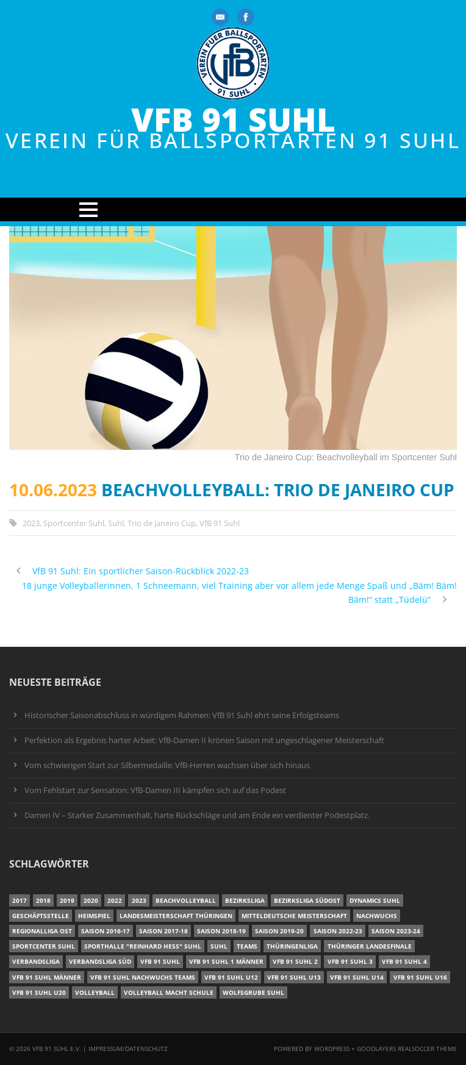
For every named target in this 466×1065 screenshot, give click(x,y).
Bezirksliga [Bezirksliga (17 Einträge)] (245, 900)
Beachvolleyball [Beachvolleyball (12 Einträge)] (186, 900)
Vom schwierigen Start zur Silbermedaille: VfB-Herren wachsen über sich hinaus (167, 765)
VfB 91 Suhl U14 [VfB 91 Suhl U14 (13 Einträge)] (357, 977)
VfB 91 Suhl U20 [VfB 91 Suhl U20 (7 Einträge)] (39, 992)
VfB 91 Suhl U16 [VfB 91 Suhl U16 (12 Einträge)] (420, 977)
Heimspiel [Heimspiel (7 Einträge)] (94, 915)
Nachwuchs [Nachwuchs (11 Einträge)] (376, 915)
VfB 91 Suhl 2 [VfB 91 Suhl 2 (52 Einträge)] (295, 961)
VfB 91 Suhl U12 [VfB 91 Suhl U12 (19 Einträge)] (231, 977)
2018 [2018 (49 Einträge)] (43, 900)
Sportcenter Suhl (73, 523)
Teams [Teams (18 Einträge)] (247, 946)
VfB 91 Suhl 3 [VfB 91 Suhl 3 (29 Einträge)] (350, 961)
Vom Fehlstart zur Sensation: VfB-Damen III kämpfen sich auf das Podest (155, 790)
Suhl (116, 523)
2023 (31, 523)
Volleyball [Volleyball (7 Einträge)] (95, 992)
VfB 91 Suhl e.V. (56, 1048)
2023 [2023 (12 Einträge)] (139, 900)
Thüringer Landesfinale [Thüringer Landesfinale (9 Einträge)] (370, 946)
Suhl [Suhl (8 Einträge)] (219, 946)
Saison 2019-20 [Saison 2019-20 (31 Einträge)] (279, 931)
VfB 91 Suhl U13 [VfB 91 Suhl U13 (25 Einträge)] (294, 977)
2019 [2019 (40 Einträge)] (67, 900)
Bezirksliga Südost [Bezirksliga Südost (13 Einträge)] (307, 900)
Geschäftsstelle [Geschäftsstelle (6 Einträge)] (40, 915)
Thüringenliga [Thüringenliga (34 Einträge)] (292, 946)
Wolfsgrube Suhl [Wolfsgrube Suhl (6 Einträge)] (253, 992)
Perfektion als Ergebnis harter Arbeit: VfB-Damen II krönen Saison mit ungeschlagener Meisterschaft (204, 740)
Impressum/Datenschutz (128, 1048)
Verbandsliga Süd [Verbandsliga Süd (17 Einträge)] (100, 961)
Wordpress (332, 1048)
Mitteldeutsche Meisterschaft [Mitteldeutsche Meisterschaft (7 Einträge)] (294, 915)
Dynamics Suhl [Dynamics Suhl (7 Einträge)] (374, 900)
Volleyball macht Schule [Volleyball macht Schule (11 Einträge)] (168, 992)
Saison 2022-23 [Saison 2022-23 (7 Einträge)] (338, 931)
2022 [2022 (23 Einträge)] (114, 900)
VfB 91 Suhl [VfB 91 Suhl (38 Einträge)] (160, 961)
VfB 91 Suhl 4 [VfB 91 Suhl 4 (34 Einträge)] (404, 961)
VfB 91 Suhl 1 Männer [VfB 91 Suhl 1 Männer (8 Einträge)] (226, 961)
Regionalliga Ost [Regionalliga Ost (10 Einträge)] (42, 931)
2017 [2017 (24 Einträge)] (19, 900)
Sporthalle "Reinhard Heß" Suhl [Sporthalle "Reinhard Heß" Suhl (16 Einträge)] (142, 946)
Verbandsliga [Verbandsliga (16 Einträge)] (36, 961)
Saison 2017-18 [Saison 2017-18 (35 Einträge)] (163, 931)
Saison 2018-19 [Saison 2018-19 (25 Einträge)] (221, 931)
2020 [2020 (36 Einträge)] (91, 900)
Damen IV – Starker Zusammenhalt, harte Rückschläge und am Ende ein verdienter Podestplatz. (197, 815)
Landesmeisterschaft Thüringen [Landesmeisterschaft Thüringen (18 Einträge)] (176, 915)
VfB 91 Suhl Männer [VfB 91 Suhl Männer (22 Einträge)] (46, 977)
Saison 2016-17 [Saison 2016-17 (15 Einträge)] (105, 931)
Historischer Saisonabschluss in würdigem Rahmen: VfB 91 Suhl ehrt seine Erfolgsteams (181, 715)
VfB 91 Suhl (233, 119)
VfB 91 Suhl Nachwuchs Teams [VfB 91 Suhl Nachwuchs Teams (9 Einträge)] (142, 977)
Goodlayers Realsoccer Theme (407, 1048)
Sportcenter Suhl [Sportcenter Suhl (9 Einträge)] (43, 946)
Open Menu (233, 209)
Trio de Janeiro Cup (161, 523)
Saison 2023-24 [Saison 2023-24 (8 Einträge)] (395, 931)
